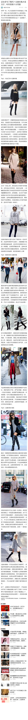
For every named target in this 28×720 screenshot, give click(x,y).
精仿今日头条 (7, 7)
